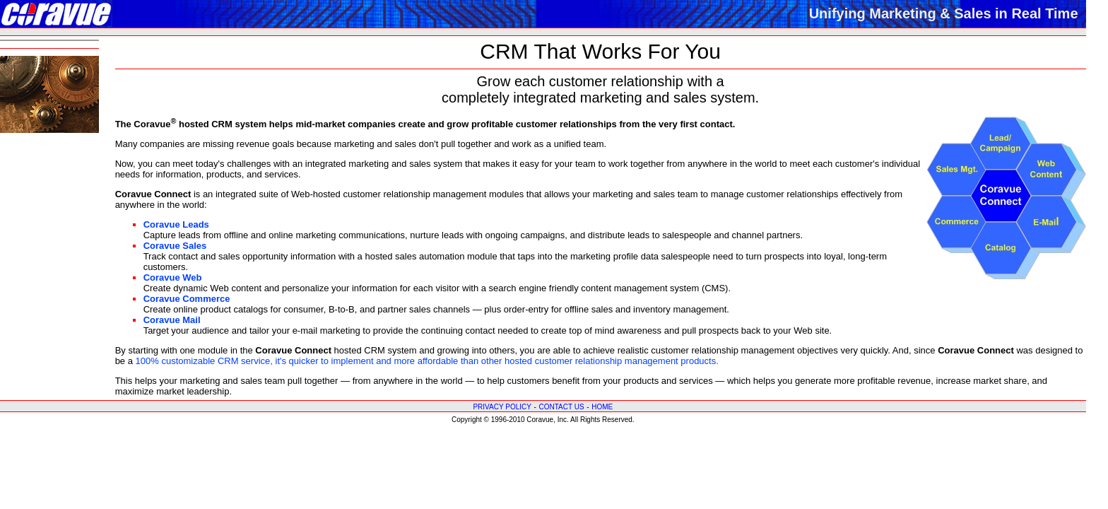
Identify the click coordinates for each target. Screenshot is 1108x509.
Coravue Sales (175, 245)
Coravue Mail (172, 320)
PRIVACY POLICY (502, 407)
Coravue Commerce (186, 298)
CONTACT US (561, 407)
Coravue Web (172, 277)
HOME (602, 407)
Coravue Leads (176, 224)
